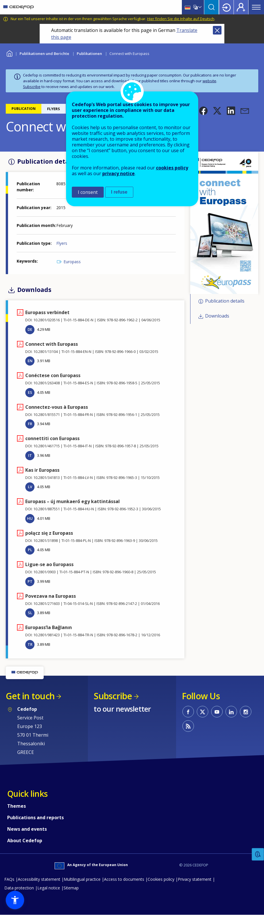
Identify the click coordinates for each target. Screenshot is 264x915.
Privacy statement (194, 879)
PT (30, 581)
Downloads (217, 316)
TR (30, 644)
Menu (256, 7)
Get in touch (30, 696)
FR (30, 423)
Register (241, 7)
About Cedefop (24, 840)
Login (226, 7)
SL (30, 612)
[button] (203, 110)
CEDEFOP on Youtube (217, 711)
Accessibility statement (39, 879)
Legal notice (48, 888)
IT (30, 455)
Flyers (61, 243)
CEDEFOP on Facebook (188, 711)
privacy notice (118, 173)
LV (30, 486)
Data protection (19, 888)
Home (9, 52)
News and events (27, 829)
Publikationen (89, 53)
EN (30, 360)
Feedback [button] (258, 854)
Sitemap (71, 888)
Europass (72, 261)
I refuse (119, 192)
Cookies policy (161, 879)
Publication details (224, 301)
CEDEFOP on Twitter (202, 711)
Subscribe (32, 86)
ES (30, 392)
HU (30, 518)
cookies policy (172, 168)
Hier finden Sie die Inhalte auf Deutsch (180, 18)
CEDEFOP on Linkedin (231, 711)
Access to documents (124, 879)
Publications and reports (35, 817)
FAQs (9, 879)
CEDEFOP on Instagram (245, 711)
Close (217, 30)
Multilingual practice (82, 879)
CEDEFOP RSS (188, 726)
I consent (88, 192)
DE (30, 329)
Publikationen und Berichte (44, 53)
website (209, 80)
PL (30, 549)
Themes (16, 806)
